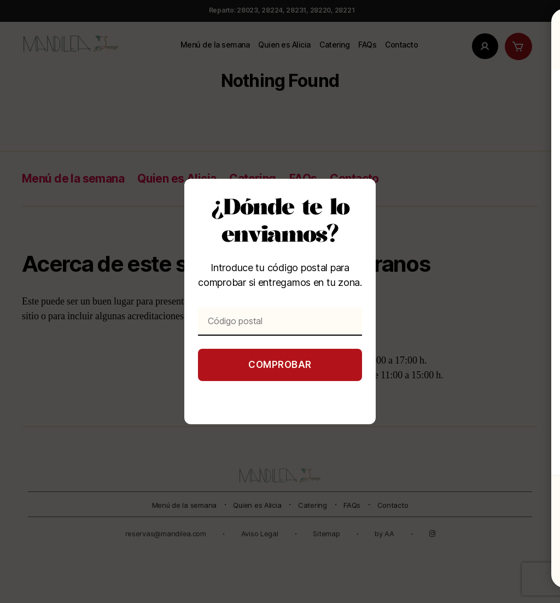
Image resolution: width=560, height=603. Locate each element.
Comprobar (280, 364)
